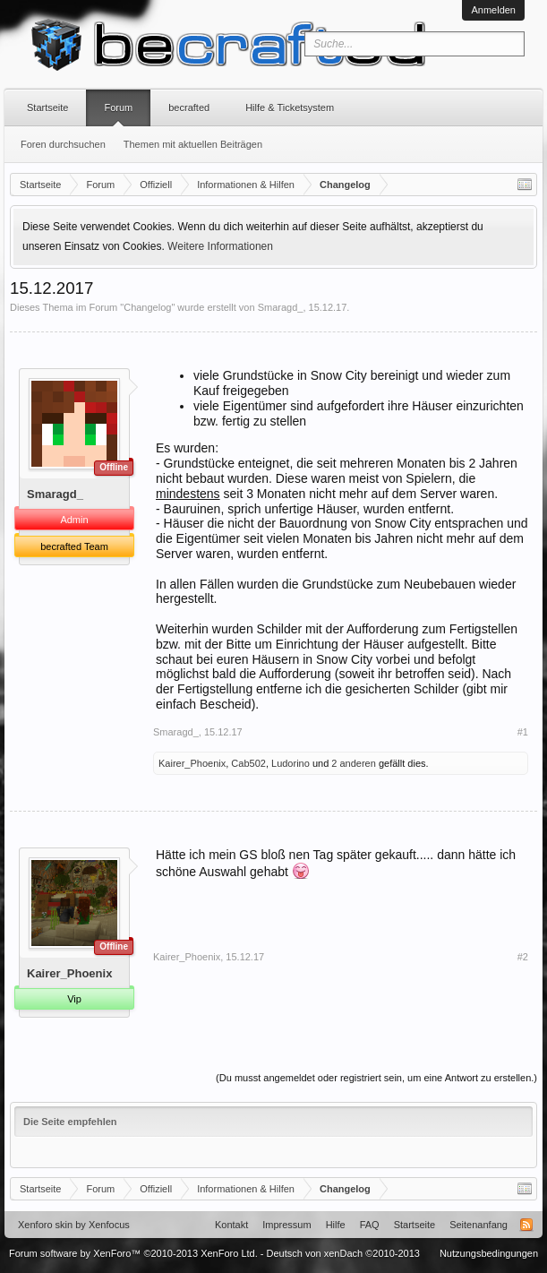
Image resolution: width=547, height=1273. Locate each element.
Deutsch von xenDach (343, 1253)
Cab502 (248, 763)
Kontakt (231, 1224)
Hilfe (336, 1224)
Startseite (47, 107)
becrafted (188, 107)
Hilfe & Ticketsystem (289, 107)
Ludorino (290, 763)
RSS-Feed (526, 1224)
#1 (522, 732)
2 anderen (353, 763)
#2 (522, 956)
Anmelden (493, 9)
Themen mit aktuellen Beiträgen (193, 144)
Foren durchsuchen (63, 144)
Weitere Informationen (220, 246)
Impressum (286, 1224)
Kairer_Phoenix (192, 763)
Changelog (147, 307)
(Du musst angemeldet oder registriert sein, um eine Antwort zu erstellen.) (376, 1077)
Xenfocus (109, 1224)
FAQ (370, 1224)
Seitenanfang (478, 1224)
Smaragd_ (280, 307)
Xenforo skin (45, 1224)
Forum (118, 107)
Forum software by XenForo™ (133, 1253)
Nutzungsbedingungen (489, 1253)
